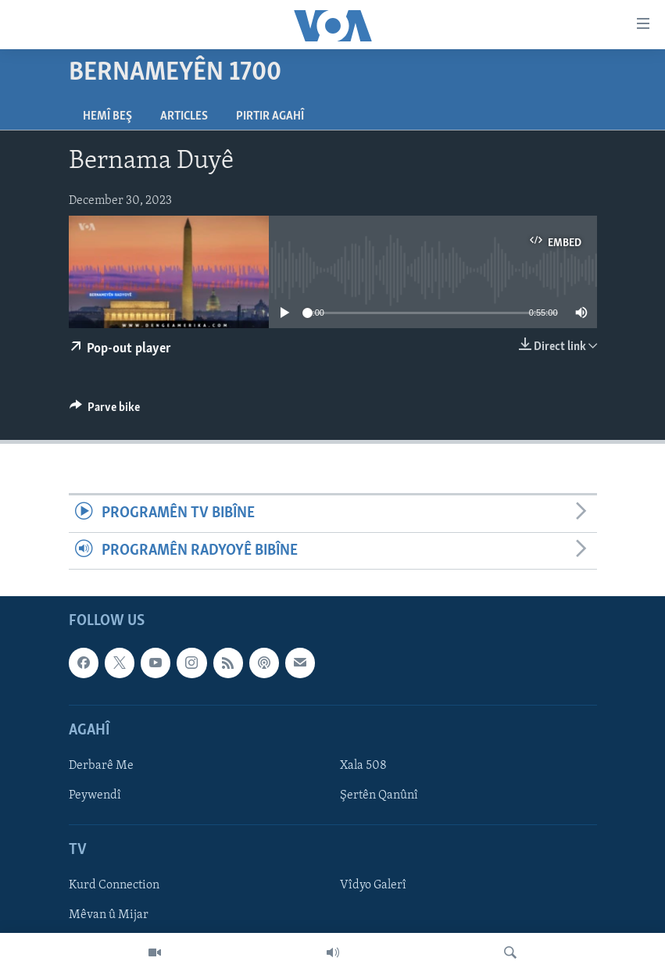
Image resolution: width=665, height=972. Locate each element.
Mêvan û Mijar (108, 915)
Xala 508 (363, 765)
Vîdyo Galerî (373, 885)
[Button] (105, 411)
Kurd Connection (114, 885)
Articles (184, 116)
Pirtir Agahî (270, 116)
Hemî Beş (107, 116)
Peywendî (95, 795)
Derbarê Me (101, 765)
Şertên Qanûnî (379, 795)
